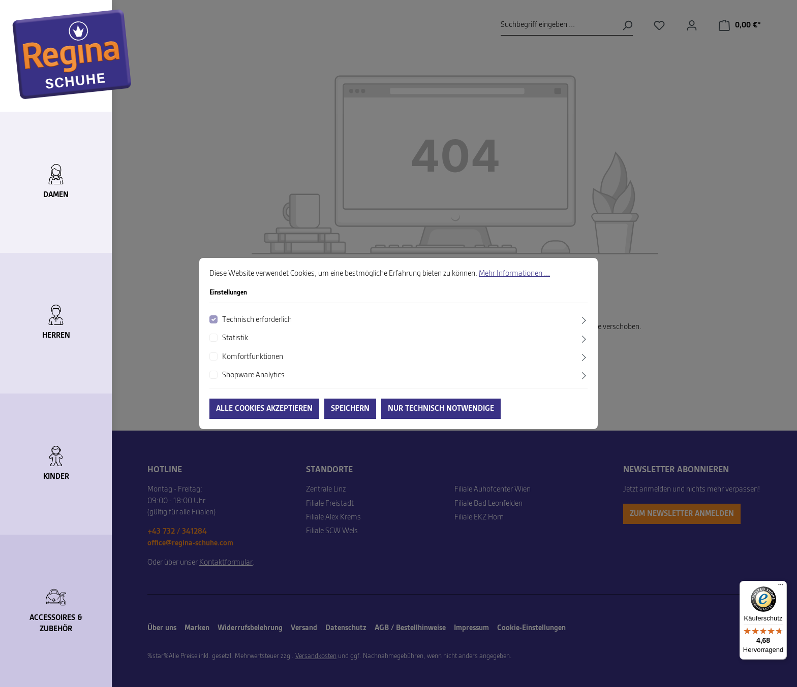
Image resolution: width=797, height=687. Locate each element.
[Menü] (781, 587)
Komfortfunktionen (252, 357)
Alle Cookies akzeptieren (264, 409)
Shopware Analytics (253, 375)
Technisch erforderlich (257, 320)
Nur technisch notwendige (441, 409)
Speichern (350, 409)
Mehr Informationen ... (514, 274)
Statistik (235, 338)
